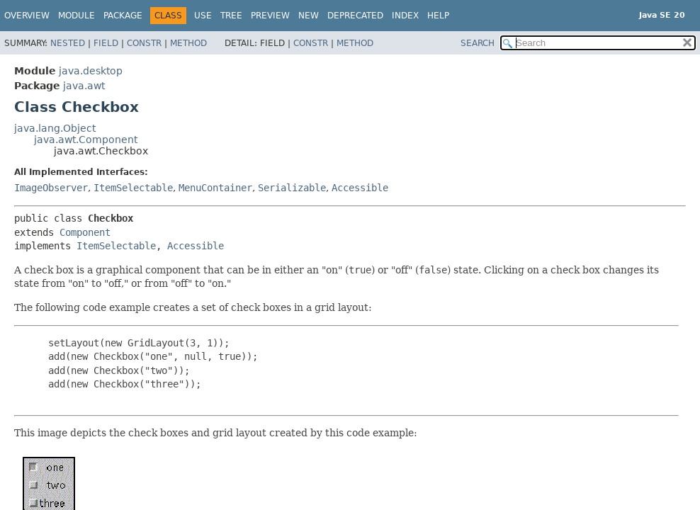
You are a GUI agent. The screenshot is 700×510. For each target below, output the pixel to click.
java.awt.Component (85, 139)
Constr (144, 43)
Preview (270, 16)
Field (106, 43)
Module (76, 16)
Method (188, 43)
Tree (231, 16)
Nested (67, 43)
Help (438, 16)
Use (203, 16)
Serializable (292, 187)
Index (405, 16)
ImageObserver (51, 187)
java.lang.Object (55, 128)
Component (85, 232)
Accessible (360, 187)
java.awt (84, 85)
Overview (27, 16)
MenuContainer (215, 187)
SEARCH (478, 43)
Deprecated (355, 16)
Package (122, 16)
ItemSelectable (133, 187)
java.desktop (91, 70)
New (308, 16)
